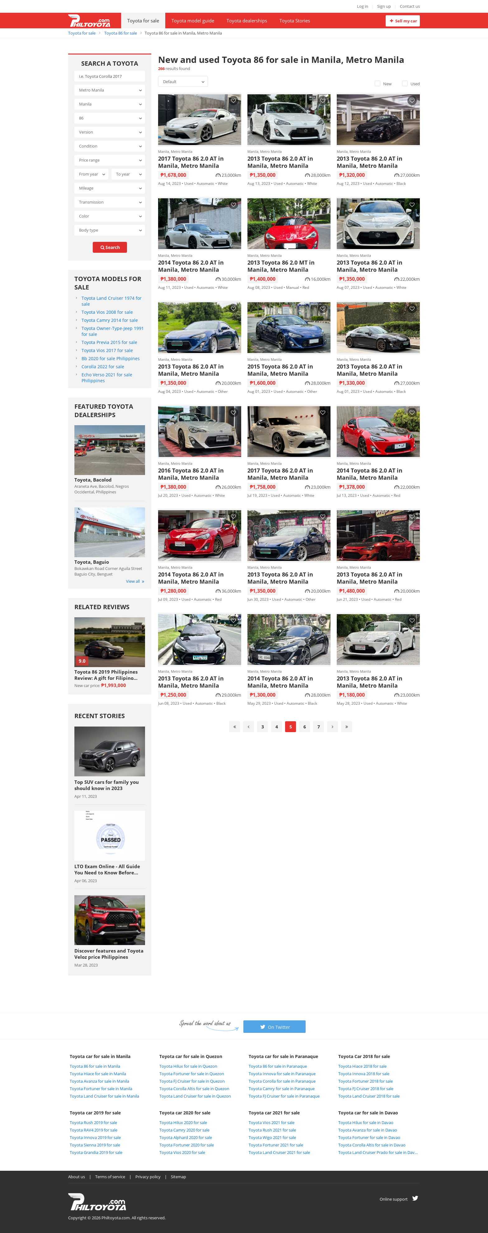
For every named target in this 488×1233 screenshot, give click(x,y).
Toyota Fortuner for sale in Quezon (191, 1073)
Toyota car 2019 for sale (95, 1113)
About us (76, 1176)
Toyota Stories (294, 20)
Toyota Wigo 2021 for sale (272, 1137)
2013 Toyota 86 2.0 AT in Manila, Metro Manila (280, 162)
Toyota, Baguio (91, 562)
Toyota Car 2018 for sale (364, 1056)
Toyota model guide (192, 20)
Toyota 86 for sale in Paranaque (278, 1066)
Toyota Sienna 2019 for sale (95, 1145)
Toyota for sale (143, 20)
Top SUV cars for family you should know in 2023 (106, 785)
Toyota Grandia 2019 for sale (96, 1152)
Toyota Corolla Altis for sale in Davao (372, 1145)
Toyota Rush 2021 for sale (272, 1130)
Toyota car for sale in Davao (368, 1113)
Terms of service (110, 1176)
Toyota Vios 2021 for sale (271, 1122)
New (383, 84)
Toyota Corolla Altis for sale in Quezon (194, 1088)
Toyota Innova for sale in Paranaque (282, 1073)
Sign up (384, 6)
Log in (362, 6)
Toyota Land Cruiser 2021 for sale (279, 1152)
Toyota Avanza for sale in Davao (367, 1130)
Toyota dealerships (247, 20)
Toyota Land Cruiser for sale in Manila (104, 1096)
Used (411, 84)
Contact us (410, 6)
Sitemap (178, 1176)
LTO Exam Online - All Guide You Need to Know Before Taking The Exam (107, 869)
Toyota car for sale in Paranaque (283, 1056)
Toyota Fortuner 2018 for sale (365, 1081)
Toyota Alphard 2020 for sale (185, 1137)
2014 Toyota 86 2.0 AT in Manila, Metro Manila (191, 266)
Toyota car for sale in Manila (100, 1056)
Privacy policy (148, 1176)
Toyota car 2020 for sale (184, 1113)
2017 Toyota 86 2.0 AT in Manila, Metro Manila (191, 162)
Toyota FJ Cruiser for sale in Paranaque (284, 1096)
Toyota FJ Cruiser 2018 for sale (365, 1088)
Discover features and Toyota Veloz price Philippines (108, 954)
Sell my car (402, 21)
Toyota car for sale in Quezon (190, 1056)
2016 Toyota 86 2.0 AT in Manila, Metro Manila (191, 474)
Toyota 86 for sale (120, 33)
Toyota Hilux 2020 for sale (183, 1122)
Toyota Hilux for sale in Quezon (188, 1066)
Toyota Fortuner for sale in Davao (369, 1137)
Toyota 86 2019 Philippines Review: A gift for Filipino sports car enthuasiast (106, 675)
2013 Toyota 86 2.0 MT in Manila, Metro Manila (281, 266)
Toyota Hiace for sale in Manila (98, 1073)
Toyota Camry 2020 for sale (184, 1130)
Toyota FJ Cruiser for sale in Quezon (192, 1081)
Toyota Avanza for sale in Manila (99, 1081)
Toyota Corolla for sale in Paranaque (282, 1081)
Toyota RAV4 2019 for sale (93, 1130)
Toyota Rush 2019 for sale (93, 1122)
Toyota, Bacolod (93, 480)
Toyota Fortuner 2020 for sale (186, 1145)
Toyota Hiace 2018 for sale (362, 1066)
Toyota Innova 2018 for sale (363, 1073)
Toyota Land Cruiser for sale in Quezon (195, 1096)
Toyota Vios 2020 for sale (182, 1152)
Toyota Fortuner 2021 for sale (276, 1145)
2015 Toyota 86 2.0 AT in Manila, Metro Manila (280, 370)
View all (135, 581)
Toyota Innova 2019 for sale (95, 1137)
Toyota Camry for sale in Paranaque (282, 1088)
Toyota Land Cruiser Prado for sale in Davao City (378, 1152)
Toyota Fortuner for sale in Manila (101, 1088)
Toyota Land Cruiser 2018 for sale (369, 1096)
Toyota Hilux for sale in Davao (365, 1122)
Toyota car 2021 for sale (274, 1113)
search (110, 247)
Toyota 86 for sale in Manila (95, 1066)
